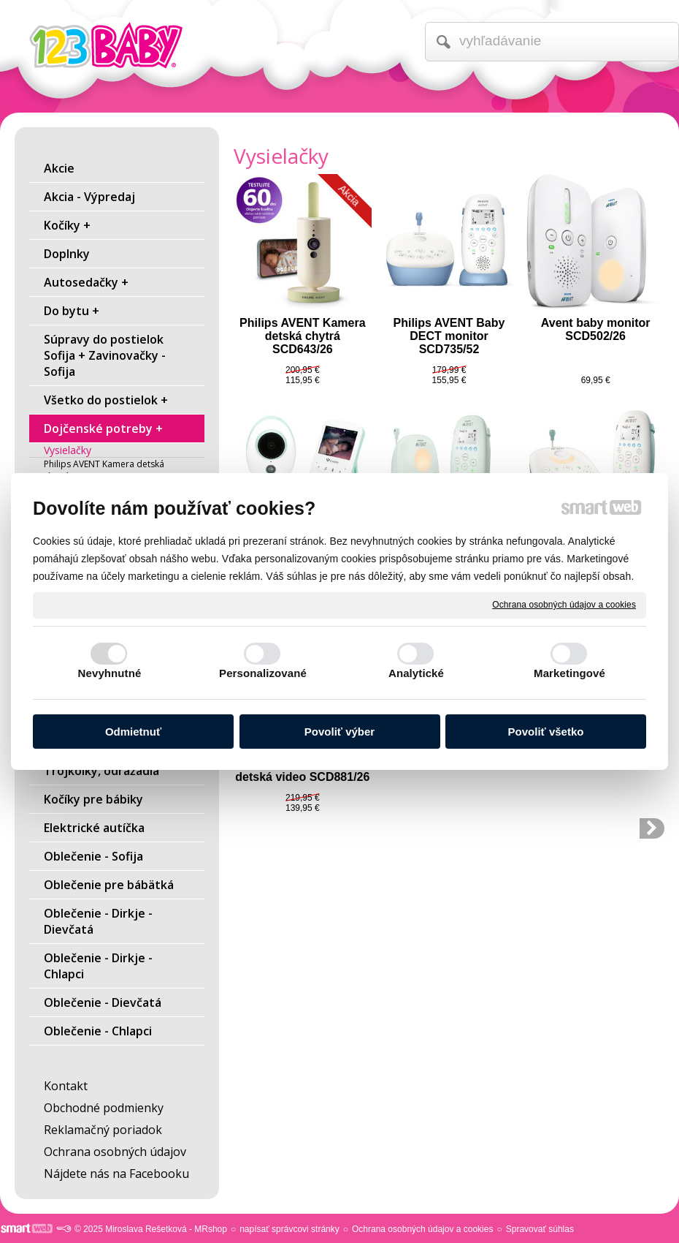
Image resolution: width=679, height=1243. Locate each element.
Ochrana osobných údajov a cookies (564, 605)
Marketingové (569, 673)
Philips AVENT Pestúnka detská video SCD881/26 (304, 770)
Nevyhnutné (110, 673)
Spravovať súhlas (540, 1229)
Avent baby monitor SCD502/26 (597, 329)
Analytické (416, 673)
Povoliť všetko (546, 731)
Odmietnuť (133, 731)
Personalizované (263, 673)
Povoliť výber (339, 731)
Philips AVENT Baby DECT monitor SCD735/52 (451, 336)
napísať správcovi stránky (289, 1229)
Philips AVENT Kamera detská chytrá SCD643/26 (304, 336)
